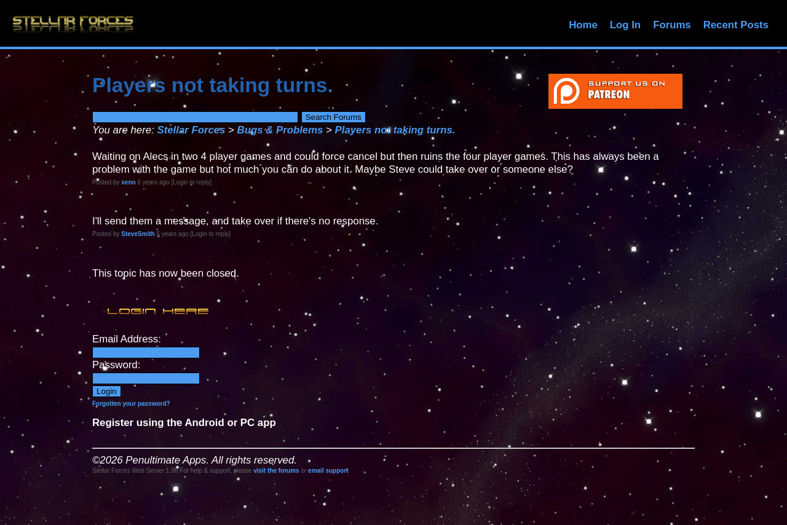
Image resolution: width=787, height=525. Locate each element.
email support (328, 470)
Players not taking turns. (395, 130)
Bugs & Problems (280, 130)
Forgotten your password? (131, 403)
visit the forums (276, 470)
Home (583, 25)
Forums (672, 25)
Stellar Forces (191, 130)
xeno (128, 182)
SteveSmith (137, 234)
